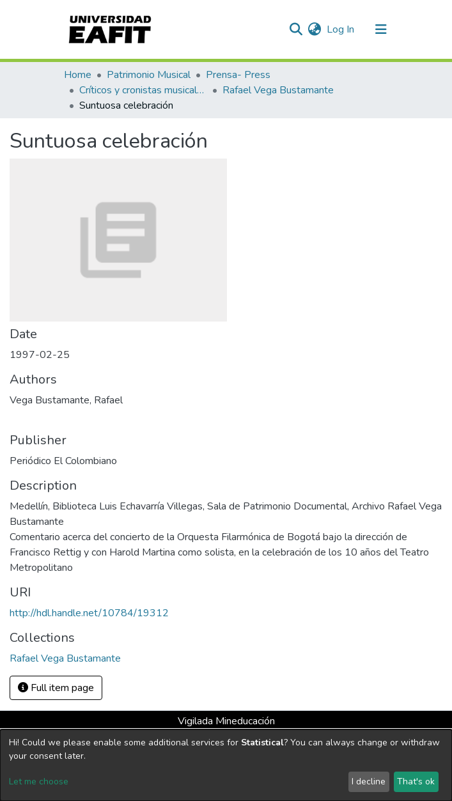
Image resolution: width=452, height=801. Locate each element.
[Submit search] (296, 29)
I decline (369, 781)
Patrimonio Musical (149, 75)
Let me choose (38, 781)
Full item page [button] (56, 688)
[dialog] (226, 765)
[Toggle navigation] (381, 29)
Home (77, 75)
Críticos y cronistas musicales (143, 90)
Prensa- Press (238, 75)
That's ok (416, 781)
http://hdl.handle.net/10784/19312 (89, 613)
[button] (315, 29)
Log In (341, 29)
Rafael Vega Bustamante (278, 90)
